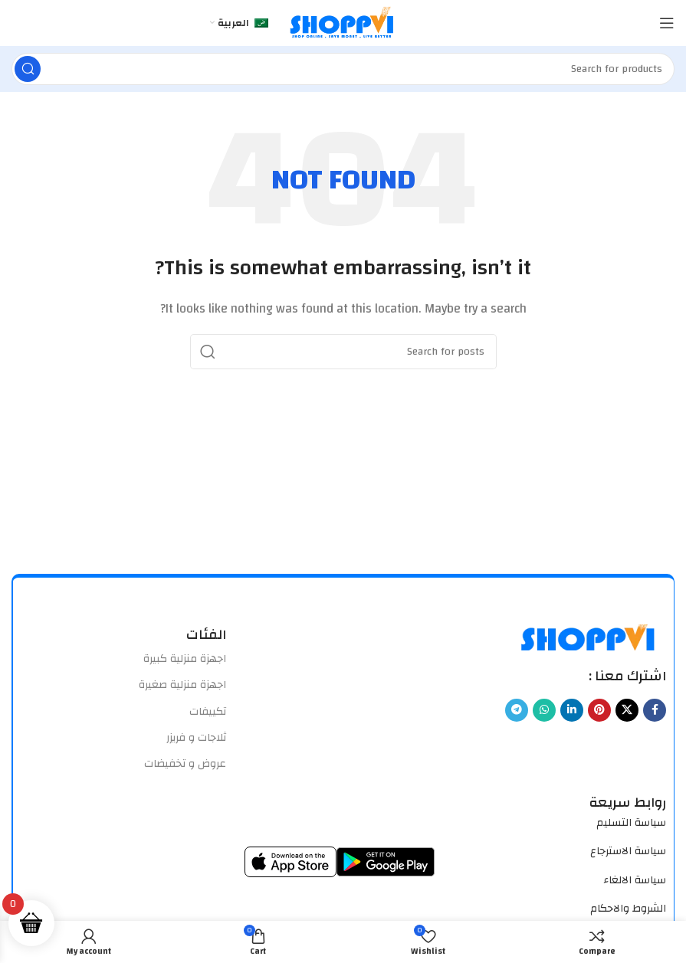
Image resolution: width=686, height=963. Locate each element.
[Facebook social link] (654, 710)
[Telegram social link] (516, 710)
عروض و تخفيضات (185, 764)
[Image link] (589, 636)
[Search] (343, 69)
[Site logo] (343, 22)
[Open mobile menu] (667, 23)
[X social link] (626, 710)
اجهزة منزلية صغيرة (182, 685)
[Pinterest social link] (599, 710)
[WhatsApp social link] (544, 710)
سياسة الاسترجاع (628, 851)
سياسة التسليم (631, 823)
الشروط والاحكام (628, 909)
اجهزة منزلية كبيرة (184, 659)
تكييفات (207, 712)
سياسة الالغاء (634, 880)
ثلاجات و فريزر (196, 738)
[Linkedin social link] (571, 710)
